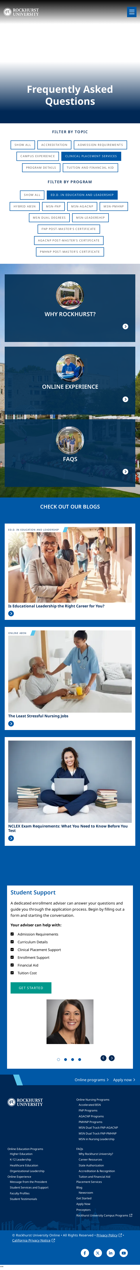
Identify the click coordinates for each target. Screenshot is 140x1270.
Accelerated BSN (90, 1105)
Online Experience (19, 1177)
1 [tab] (59, 1060)
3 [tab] (73, 1060)
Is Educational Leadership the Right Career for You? (56, 606)
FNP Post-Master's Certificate (69, 229)
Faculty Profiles (20, 1193)
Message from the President (28, 1182)
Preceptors (83, 1210)
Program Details (41, 168)
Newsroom (86, 1193)
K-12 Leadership (20, 1159)
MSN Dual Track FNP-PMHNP (98, 1133)
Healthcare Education (24, 1165)
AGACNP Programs (91, 1116)
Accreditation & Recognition (97, 1171)
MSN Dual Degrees (49, 218)
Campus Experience (37, 156)
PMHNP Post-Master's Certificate (70, 252)
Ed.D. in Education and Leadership (82, 195)
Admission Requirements (100, 145)
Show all (32, 195)
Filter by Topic (70, 131)
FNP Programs (88, 1110)
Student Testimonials (23, 1199)
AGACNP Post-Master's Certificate (69, 240)
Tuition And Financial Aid (90, 168)
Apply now (122, 1079)
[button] (31, 988)
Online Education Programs (25, 1149)
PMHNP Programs (90, 1122)
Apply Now (83, 1204)
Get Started (83, 1198)
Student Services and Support (29, 1187)
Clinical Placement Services (91, 156)
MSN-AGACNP (82, 206)
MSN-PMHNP (114, 206)
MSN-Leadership (90, 218)
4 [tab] (80, 1060)
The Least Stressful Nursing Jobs (38, 716)
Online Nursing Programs (92, 1100)
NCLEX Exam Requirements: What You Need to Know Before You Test (68, 828)
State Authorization (91, 1165)
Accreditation (54, 145)
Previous (103, 1058)
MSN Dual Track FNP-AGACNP (98, 1128)
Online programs (90, 1079)
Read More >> (11, 613)
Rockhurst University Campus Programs (102, 1215)
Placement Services (89, 1182)
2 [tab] (66, 1060)
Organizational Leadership (27, 1171)
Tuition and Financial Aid (94, 1177)
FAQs (79, 1149)
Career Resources (90, 1159)
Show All (23, 145)
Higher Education (21, 1154)
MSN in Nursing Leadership (96, 1139)
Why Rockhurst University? (96, 1154)
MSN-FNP (53, 206)
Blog (79, 1187)
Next (112, 1058)
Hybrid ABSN (25, 206)
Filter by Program (70, 181)
